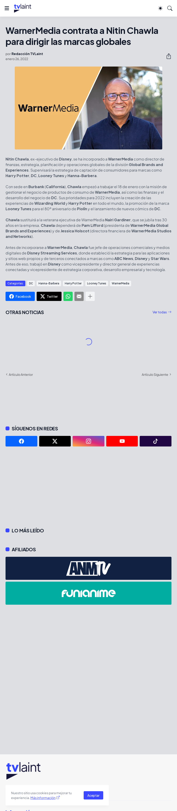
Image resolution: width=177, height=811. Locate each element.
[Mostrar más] (90, 296)
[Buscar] (170, 8)
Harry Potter (73, 283)
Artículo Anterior (21, 374)
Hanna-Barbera (48, 283)
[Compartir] (166, 56)
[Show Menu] (7, 8)
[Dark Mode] (160, 8)
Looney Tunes (96, 283)
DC (31, 283)
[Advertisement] (88, 487)
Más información (43, 798)
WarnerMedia (120, 283)
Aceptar (93, 795)
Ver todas (160, 312)
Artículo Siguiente (155, 374)
